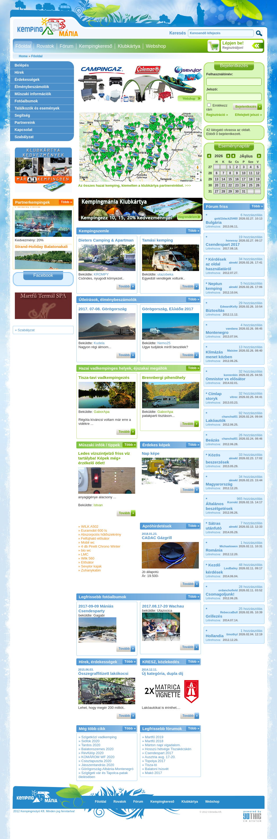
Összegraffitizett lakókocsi (103, 673)
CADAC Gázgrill (157, 537)
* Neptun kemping (214, 286)
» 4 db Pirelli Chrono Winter (99, 546)
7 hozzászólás (245, 524)
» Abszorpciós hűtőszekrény (99, 534)
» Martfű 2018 (152, 741)
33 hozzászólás (245, 456)
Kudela (99, 343)
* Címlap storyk (214, 396)
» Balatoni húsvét (155, 769)
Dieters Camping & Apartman (106, 240)
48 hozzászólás (243, 566)
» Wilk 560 (86, 558)
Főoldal (23, 46)
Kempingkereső (95, 46)
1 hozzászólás (240, 544)
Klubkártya (129, 46)
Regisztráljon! (232, 48)
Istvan (98, 505)
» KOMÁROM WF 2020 (96, 757)
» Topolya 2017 (153, 761)
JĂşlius (246, 156)
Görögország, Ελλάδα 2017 (167, 309)
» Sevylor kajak (90, 566)
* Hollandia (215, 633)
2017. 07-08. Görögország (102, 309)
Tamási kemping (157, 240)
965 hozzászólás (244, 500)
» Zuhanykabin (89, 570)
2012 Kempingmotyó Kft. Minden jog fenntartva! (44, 811)
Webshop (156, 46)
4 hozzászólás (244, 326)
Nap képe (151, 453)
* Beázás (212, 437)
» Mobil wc (86, 542)
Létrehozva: (222, 226)
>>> (134, 185)
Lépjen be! (233, 43)
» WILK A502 (88, 526)
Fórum (66, 46)
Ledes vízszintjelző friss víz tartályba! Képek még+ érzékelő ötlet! (104, 458)
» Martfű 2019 (152, 737)
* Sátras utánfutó (214, 525)
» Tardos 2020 (89, 745)
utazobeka (165, 274)
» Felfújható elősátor (93, 538)
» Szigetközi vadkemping (97, 737)
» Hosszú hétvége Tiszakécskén (166, 749)
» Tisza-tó (149, 765)
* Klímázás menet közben (219, 352)
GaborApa (101, 412)
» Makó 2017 (152, 773)
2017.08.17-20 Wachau (163, 606)
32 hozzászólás (243, 373)
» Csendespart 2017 (157, 753)
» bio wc (84, 550)
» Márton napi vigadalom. (161, 745)
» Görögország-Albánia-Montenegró (105, 769)
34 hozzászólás (245, 260)
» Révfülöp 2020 (91, 753)
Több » (66, 202)
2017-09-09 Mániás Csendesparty (95, 608)
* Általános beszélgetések (219, 504)
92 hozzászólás (242, 414)
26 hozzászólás (242, 436)
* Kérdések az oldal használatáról (218, 264)
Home (23, 56)
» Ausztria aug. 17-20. (158, 757)
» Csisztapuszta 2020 (94, 761)
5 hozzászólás (245, 285)
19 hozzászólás (244, 238)
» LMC (83, 554)
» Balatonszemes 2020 (95, 749)
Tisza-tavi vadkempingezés (103, 377)
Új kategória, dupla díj (162, 673)
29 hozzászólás (241, 304)
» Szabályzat (24, 330)
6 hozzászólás (238, 216)
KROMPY (101, 274)
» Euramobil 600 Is (92, 530)
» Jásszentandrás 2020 (96, 765)
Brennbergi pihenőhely (163, 377)
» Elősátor (86, 562)
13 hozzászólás (244, 348)
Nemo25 (163, 343)
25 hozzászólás (241, 610)
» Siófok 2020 (89, 741)
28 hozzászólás (240, 588)
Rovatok (45, 46)
